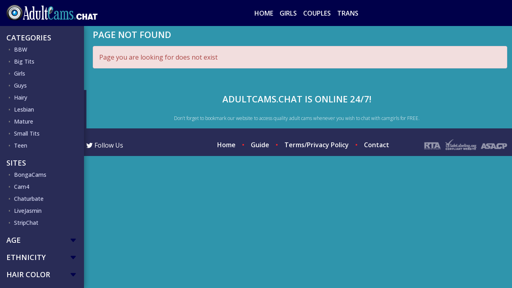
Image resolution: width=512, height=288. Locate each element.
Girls (288, 13)
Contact (376, 144)
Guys (20, 85)
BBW (20, 49)
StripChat (26, 222)
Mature (23, 121)
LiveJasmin (28, 210)
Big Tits (24, 61)
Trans (347, 13)
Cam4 (21, 186)
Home (263, 13)
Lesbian (24, 109)
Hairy (20, 97)
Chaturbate (29, 198)
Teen (20, 145)
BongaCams (30, 174)
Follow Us (104, 145)
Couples (317, 13)
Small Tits (27, 133)
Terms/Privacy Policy (316, 144)
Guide (260, 144)
